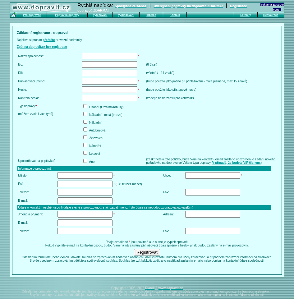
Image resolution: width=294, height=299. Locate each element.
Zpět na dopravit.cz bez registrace (42, 46)
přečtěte (49, 40)
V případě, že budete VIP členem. (236, 162)
